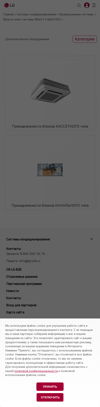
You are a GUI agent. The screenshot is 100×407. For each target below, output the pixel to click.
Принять (50, 386)
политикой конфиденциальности (36, 371)
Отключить (50, 397)
